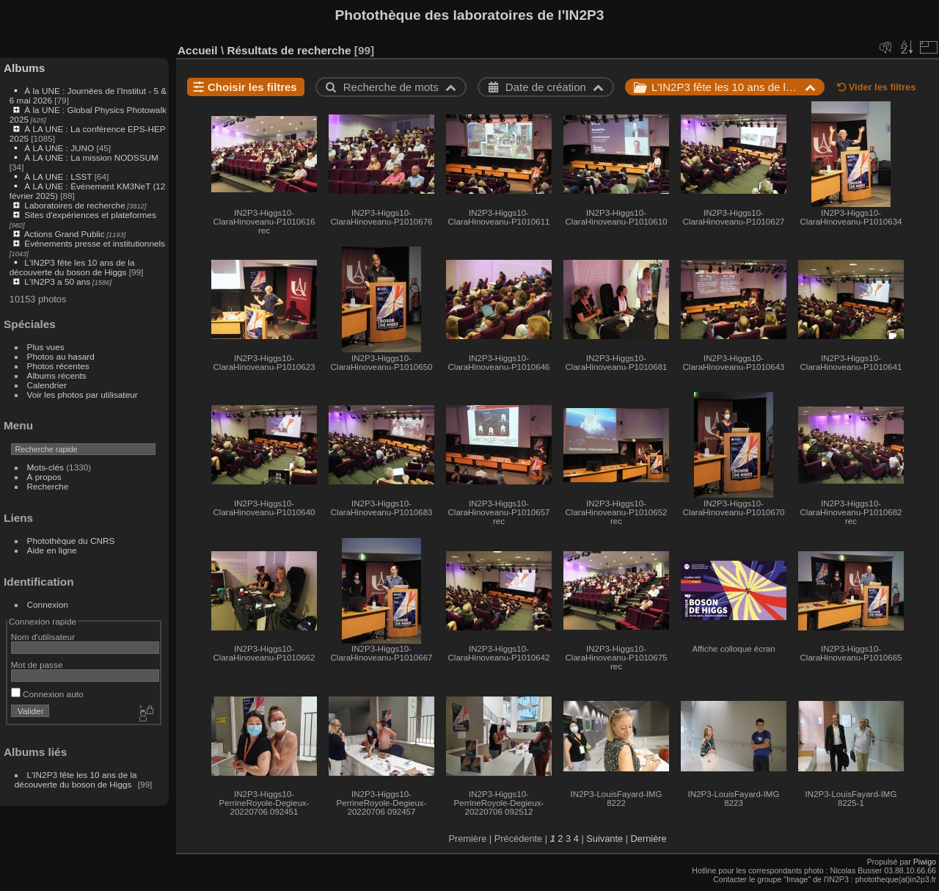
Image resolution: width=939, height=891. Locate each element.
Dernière (649, 838)
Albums (24, 68)
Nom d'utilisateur (43, 636)
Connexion (47, 604)
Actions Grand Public (64, 234)
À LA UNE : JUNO (60, 148)
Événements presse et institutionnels (94, 243)
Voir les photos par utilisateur (82, 394)
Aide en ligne (52, 550)
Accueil (198, 50)
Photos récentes (58, 366)
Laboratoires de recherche (74, 205)
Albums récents (57, 375)
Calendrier (47, 385)
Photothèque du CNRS (71, 540)
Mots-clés (45, 467)
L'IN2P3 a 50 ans (57, 281)
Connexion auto (47, 694)
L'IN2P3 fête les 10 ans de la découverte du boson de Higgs (72, 267)
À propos (44, 476)
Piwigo (924, 861)
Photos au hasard (61, 356)
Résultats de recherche (289, 50)
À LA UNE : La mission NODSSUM (91, 157)
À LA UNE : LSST (58, 176)
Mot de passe (37, 664)
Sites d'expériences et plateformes (90, 214)
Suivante (604, 838)
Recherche (48, 486)
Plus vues (46, 347)
